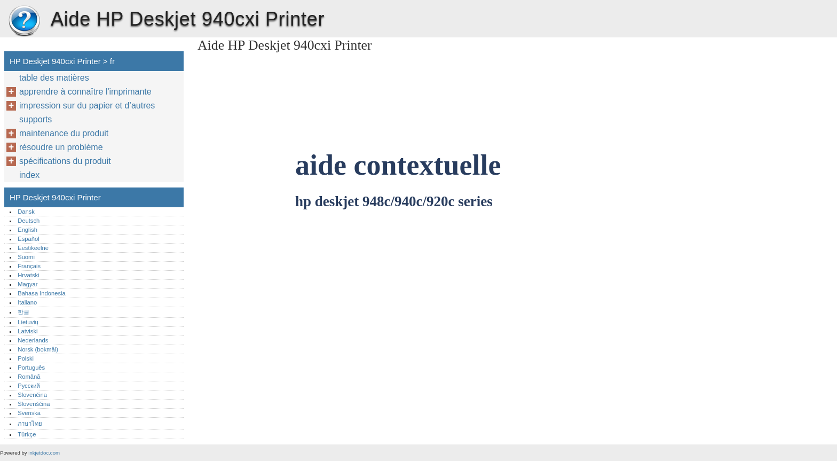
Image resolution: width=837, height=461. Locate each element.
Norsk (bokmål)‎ (38, 349)
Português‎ (31, 367)
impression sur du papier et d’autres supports (87, 112)
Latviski (27, 331)
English (27, 229)
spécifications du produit (65, 161)
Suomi (26, 257)
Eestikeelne (33, 248)
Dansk (26, 211)
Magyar (27, 284)
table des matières (54, 77)
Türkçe (27, 434)
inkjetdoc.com (44, 453)
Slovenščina (34, 404)
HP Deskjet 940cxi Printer (24, 21)
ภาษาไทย (30, 423)
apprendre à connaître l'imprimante (85, 91)
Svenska (29, 413)
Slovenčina (32, 395)
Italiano (27, 302)
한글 (23, 312)
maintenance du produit (63, 133)
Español (28, 239)
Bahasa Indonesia (42, 293)
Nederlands (33, 340)
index (29, 174)
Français (29, 266)
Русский (29, 385)
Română (29, 376)
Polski (26, 358)
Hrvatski (28, 275)
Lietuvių (28, 322)
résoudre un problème (61, 147)
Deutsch (29, 220)
